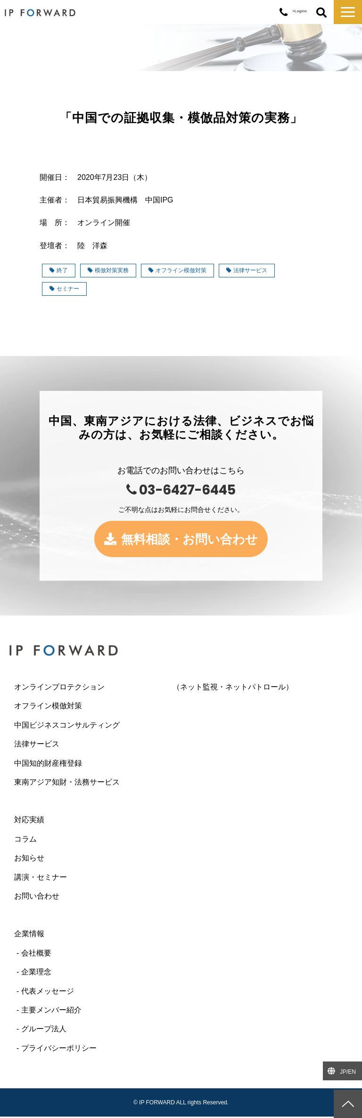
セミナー (64, 288)
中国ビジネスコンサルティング (67, 726)
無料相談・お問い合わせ (190, 539)
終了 (58, 270)
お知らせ (29, 859)
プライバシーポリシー (59, 1049)
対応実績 (29, 821)
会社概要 (36, 954)
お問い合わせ (36, 897)
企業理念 (36, 973)
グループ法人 (43, 1030)
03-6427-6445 (283, 12)
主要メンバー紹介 (51, 1011)
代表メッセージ (47, 992)
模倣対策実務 (108, 270)
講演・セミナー (40, 878)
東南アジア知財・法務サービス (67, 783)
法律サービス (246, 270)
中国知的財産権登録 (48, 765)
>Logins (299, 11)
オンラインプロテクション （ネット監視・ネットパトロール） (153, 688)
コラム (25, 840)
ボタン (321, 13)
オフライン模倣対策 (177, 270)
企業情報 (29, 935)
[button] (348, 12)
